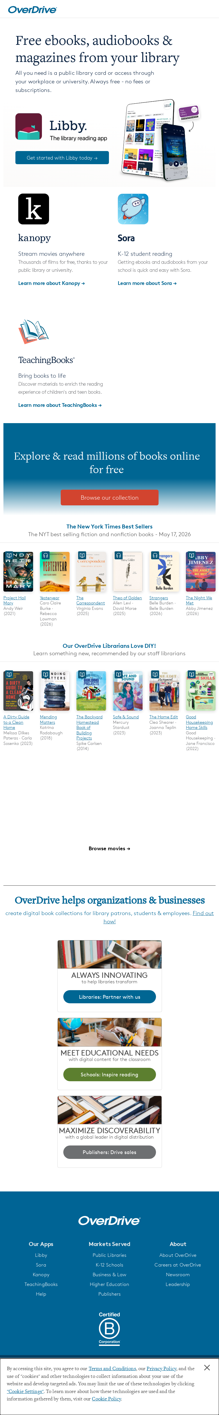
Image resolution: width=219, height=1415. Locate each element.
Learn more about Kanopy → (51, 283)
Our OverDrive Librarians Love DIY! (109, 645)
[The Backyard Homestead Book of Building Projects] (91, 711)
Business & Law (110, 1274)
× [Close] (207, 1367)
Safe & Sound (126, 716)
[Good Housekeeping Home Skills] (201, 711)
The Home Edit (163, 716)
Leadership (178, 1284)
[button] (41, 1244)
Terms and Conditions (112, 1369)
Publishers (109, 1294)
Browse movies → (109, 848)
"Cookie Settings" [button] (25, 1391)
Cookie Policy (106, 1399)
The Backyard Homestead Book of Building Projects (89, 727)
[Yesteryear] (55, 592)
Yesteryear (49, 597)
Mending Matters (48, 719)
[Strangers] (164, 592)
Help (41, 1294)
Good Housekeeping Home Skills (199, 722)
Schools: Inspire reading (109, 1074)
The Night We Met (199, 600)
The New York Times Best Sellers (109, 526)
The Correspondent (90, 600)
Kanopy (41, 1274)
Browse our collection (110, 497)
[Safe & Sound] (128, 711)
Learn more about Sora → (147, 283)
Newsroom (178, 1274)
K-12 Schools (109, 1265)
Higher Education (109, 1284)
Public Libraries (110, 1255)
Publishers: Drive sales (109, 1152)
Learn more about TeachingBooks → (60, 404)
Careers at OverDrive (178, 1265)
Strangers (158, 597)
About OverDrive (177, 1255)
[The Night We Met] (201, 592)
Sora (41, 1265)
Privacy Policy (161, 1369)
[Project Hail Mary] (18, 592)
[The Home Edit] (164, 711)
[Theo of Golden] (128, 592)
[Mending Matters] (55, 711)
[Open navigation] (208, 9)
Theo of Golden (127, 597)
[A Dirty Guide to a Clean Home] (18, 711)
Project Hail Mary (14, 600)
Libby (41, 1255)
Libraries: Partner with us (109, 997)
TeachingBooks (41, 1284)
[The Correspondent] (91, 592)
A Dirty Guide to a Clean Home (16, 722)
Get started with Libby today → (62, 157)
